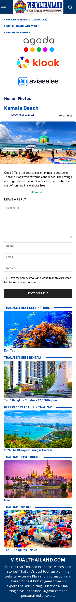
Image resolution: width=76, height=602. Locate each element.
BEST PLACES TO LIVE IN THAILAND (28, 407)
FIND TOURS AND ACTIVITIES (21, 26)
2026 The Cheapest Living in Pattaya (28, 450)
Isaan (7, 500)
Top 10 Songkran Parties (20, 550)
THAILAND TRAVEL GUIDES (22, 457)
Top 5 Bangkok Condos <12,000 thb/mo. (31, 400)
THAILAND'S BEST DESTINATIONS (27, 307)
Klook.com (38, 192)
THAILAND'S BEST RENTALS (23, 357)
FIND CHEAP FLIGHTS (17, 32)
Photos (24, 98)
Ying (8, 116)
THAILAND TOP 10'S (17, 507)
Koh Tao (9, 350)
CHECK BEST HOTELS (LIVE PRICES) (25, 19)
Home (9, 98)
